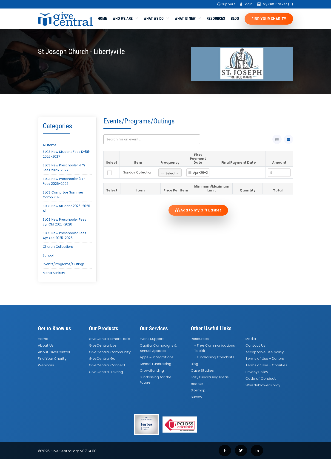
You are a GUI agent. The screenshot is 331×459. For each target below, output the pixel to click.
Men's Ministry (54, 273)
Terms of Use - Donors (264, 358)
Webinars (46, 365)
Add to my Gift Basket (198, 210)
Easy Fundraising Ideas (210, 377)
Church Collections (58, 246)
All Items (49, 145)
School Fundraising (155, 363)
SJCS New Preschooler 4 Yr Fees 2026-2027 (64, 167)
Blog (235, 18)
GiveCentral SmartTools (109, 338)
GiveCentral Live (103, 345)
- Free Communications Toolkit (214, 348)
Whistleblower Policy (262, 385)
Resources (216, 18)
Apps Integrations (157, 357)
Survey (196, 397)
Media (250, 338)
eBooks (197, 383)
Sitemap (198, 390)
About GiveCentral (54, 352)
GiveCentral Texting (106, 371)
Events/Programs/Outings (64, 264)
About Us (46, 345)
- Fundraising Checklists (214, 357)
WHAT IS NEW (185, 18)
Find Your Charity (268, 18)
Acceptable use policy (264, 352)
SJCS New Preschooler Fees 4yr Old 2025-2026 (64, 235)
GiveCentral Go (102, 358)
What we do (154, 18)
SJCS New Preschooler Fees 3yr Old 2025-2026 (64, 222)
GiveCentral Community (110, 352)
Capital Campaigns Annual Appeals (158, 348)
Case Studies (202, 370)
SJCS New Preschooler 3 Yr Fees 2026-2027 (64, 181)
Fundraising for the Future (155, 380)
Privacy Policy (256, 371)
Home (102, 18)
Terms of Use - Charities (266, 365)
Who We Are (123, 18)
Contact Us (255, 345)
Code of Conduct (260, 378)
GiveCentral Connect (107, 365)
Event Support (152, 338)
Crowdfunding (152, 370)
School (48, 255)
